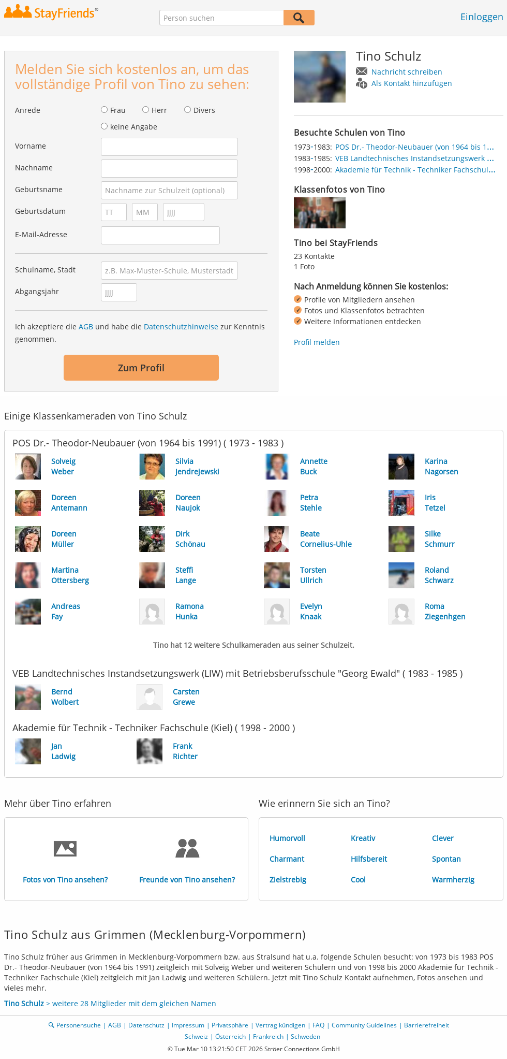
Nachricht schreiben (406, 72)
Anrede (27, 110)
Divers (204, 110)
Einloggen (481, 16)
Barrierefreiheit (426, 1025)
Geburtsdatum (40, 211)
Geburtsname (39, 189)
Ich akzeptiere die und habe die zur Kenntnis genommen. (140, 333)
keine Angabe (133, 127)
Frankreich (268, 1036)
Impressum (188, 1025)
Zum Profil (141, 367)
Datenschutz (146, 1025)
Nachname (34, 167)
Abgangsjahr (37, 291)
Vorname (30, 146)
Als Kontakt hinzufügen (411, 83)
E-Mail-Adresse (41, 234)
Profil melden (317, 342)
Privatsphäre (230, 1025)
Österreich (230, 1036)
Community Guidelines (364, 1025)
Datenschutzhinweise (181, 326)
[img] (320, 212)
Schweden (305, 1036)
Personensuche (78, 1025)
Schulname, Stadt (45, 269)
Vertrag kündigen (280, 1025)
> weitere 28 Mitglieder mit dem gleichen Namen (110, 1003)
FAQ (318, 1025)
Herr (159, 110)
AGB (86, 326)
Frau (118, 110)
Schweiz (196, 1036)
